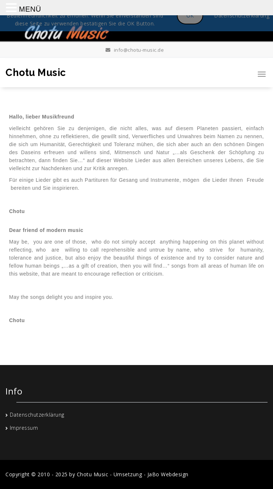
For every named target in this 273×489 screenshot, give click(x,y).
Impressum (24, 427)
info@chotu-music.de (135, 49)
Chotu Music (35, 72)
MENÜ (30, 9)
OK (190, 15)
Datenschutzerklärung (37, 414)
